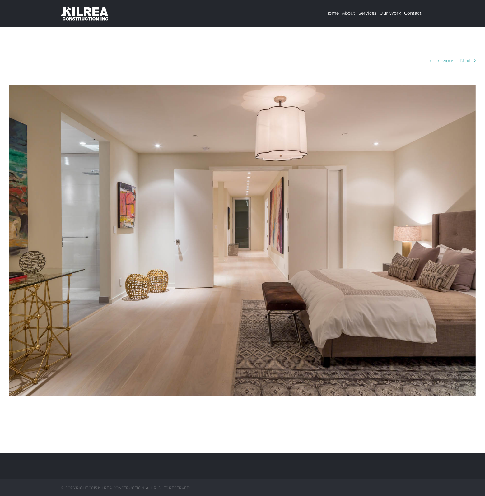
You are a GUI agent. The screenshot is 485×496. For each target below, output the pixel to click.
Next (465, 60)
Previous (444, 60)
